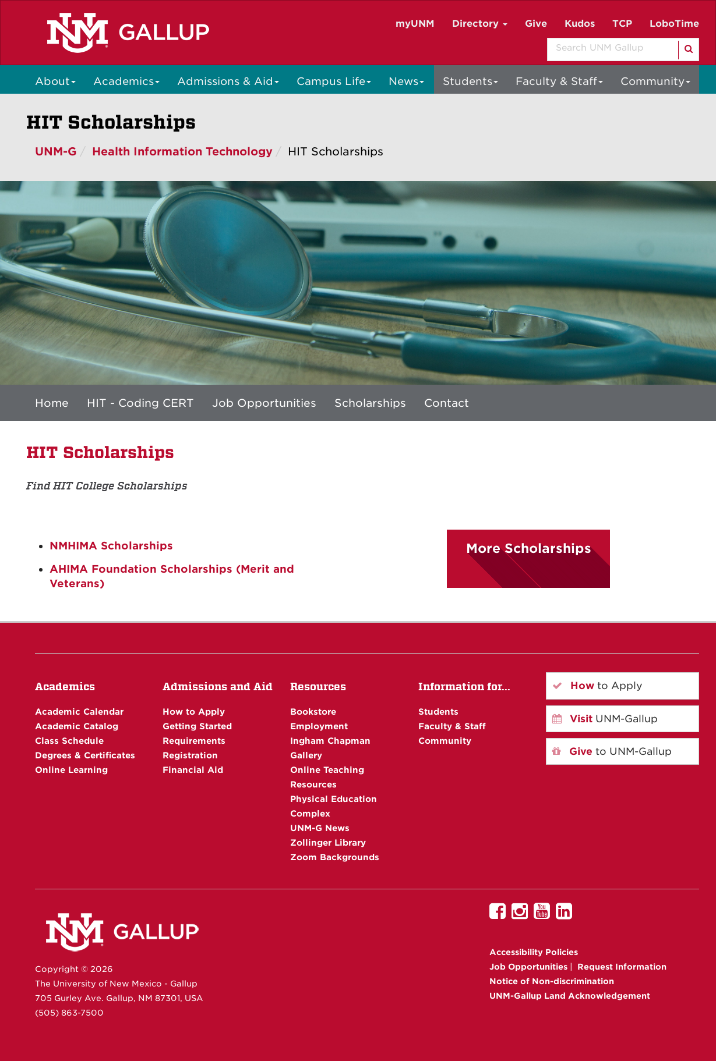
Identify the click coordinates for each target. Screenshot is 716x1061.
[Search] (687, 50)
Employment (319, 726)
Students (470, 81)
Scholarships (370, 402)
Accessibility (533, 952)
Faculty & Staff (559, 81)
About (55, 81)
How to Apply (194, 711)
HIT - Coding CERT (140, 402)
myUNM (415, 23)
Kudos (580, 23)
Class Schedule (69, 741)
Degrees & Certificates (85, 755)
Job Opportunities (264, 402)
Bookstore (313, 711)
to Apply (597, 685)
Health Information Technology (182, 151)
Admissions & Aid (228, 81)
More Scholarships (528, 548)
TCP (622, 23)
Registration (190, 755)
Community (655, 81)
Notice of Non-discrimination (551, 981)
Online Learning (71, 770)
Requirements (194, 741)
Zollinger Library (328, 842)
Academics (126, 81)
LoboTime (674, 23)
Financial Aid (193, 770)
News (406, 81)
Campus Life (334, 81)
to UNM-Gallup (612, 751)
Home (52, 402)
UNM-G (56, 151)
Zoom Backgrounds (334, 857)
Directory (479, 23)
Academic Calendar (79, 711)
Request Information (621, 966)
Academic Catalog (76, 726)
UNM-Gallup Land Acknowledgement (569, 995)
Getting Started (197, 726)
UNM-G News (320, 828)
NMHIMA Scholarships (111, 546)
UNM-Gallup (605, 719)
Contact (446, 402)
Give (536, 23)
